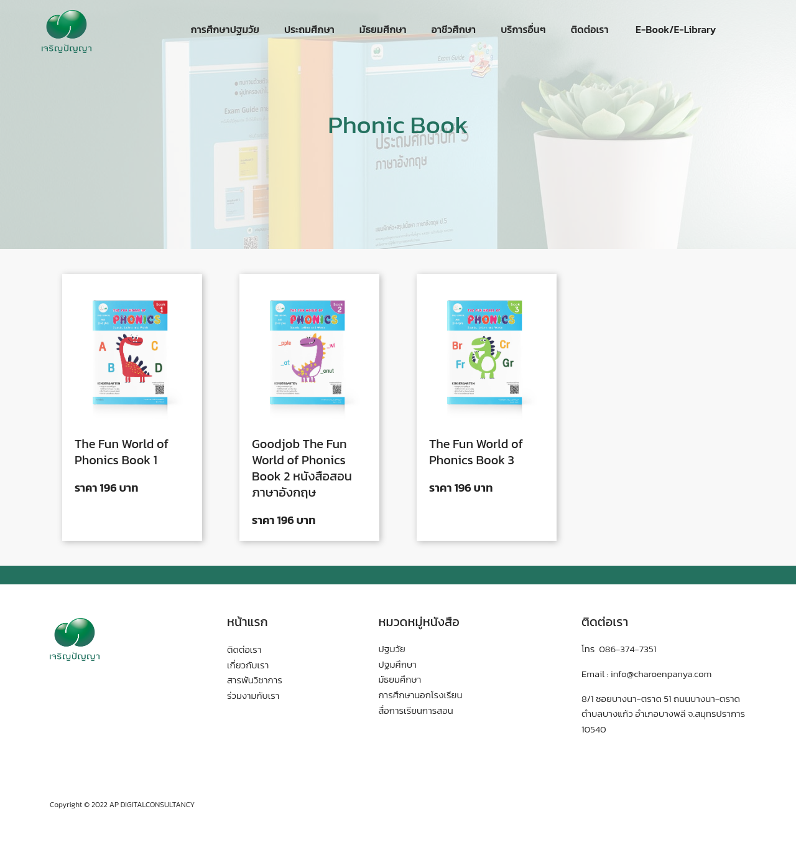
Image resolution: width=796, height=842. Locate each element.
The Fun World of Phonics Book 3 (476, 451)
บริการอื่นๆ (523, 29)
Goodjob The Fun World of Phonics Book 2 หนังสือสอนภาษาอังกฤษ (302, 468)
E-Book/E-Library (675, 29)
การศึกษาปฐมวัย (225, 29)
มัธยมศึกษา (383, 29)
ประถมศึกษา (309, 29)
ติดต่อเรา (590, 29)
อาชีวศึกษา (454, 29)
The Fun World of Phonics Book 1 (122, 451)
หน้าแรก (247, 621)
